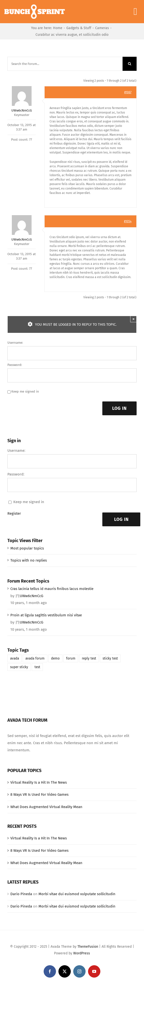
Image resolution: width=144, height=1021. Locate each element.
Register (14, 513)
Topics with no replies (28, 560)
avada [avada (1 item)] (14, 658)
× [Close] (133, 319)
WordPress (81, 953)
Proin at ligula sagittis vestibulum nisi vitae (46, 615)
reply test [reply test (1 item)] (89, 658)
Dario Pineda (21, 894)
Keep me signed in (25, 391)
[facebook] (50, 971)
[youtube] (94, 971)
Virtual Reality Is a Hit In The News (38, 782)
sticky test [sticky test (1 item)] (110, 658)
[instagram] (79, 971)
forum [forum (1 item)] (70, 658)
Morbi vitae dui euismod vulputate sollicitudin (76, 894)
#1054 (127, 221)
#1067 (127, 92)
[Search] (130, 64)
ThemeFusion (87, 947)
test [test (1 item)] (37, 667)
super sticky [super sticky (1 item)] (19, 667)
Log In (119, 408)
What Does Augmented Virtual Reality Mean (46, 807)
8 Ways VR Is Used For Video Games (39, 794)
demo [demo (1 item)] (55, 658)
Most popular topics (27, 548)
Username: (15, 342)
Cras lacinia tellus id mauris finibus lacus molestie (51, 588)
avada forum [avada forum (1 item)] (35, 658)
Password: (14, 365)
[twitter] (64, 971)
